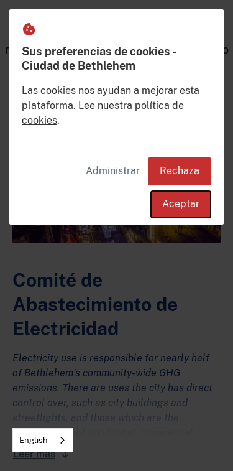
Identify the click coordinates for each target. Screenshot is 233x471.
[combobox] (42, 440)
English (33, 440)
